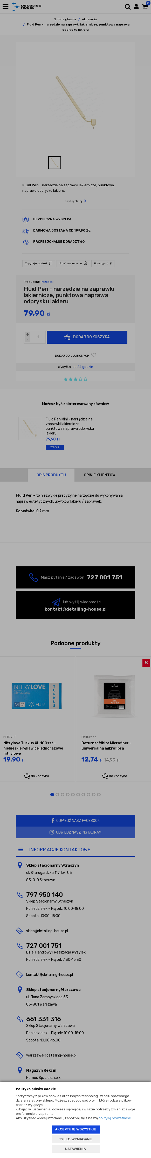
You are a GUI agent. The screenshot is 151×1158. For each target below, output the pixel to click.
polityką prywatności (115, 1118)
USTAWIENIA (75, 1149)
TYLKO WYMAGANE (75, 1139)
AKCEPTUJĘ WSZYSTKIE (75, 1129)
